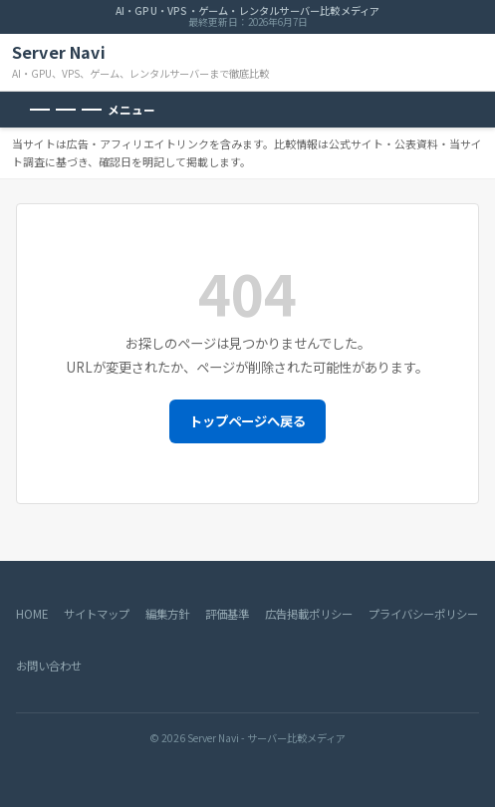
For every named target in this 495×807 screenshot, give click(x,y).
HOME (32, 614)
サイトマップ (96, 614)
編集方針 (167, 614)
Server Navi (59, 52)
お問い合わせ (49, 665)
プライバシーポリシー (423, 614)
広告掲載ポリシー (309, 614)
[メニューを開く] (92, 110)
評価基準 (227, 614)
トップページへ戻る (247, 420)
